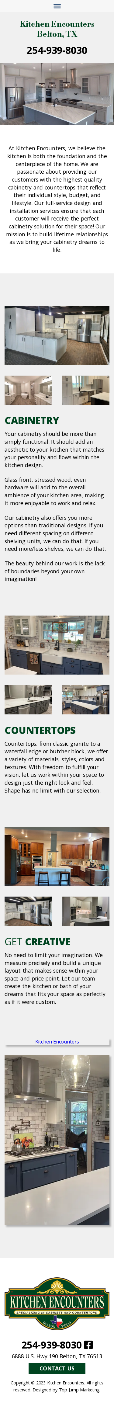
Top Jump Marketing (79, 1390)
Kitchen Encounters (57, 1041)
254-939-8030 (57, 50)
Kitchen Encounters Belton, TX (57, 29)
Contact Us (57, 1368)
